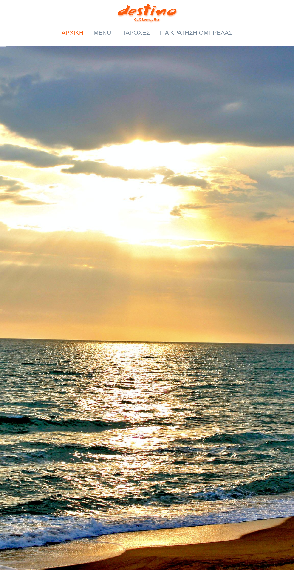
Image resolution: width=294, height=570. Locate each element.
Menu (102, 32)
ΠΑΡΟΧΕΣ (135, 32)
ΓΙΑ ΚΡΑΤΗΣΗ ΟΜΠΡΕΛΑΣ (196, 32)
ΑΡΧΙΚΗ (72, 32)
